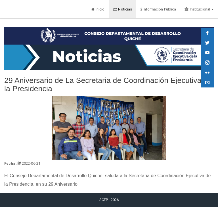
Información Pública (158, 9)
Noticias (122, 9)
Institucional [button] (199, 9)
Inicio (97, 9)
